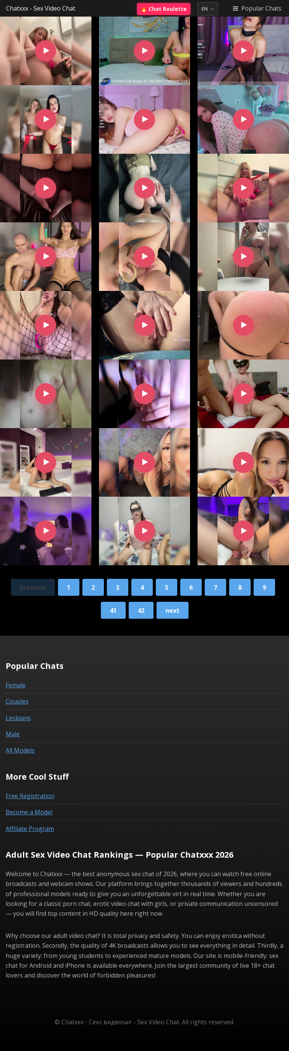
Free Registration (30, 796)
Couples (17, 701)
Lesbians (18, 718)
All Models (20, 750)
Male (13, 734)
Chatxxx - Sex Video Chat (40, 8)
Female (16, 685)
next (172, 610)
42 (141, 610)
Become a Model (29, 812)
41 (113, 610)
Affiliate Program (30, 829)
